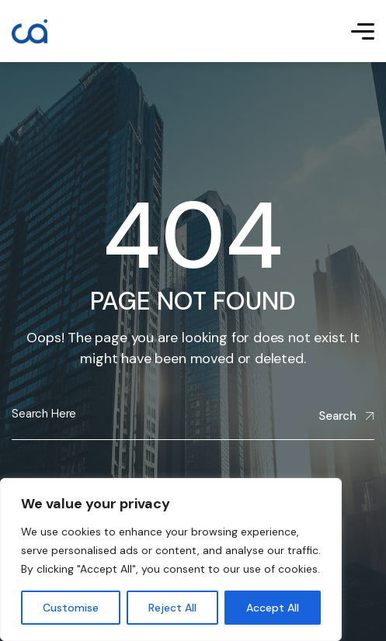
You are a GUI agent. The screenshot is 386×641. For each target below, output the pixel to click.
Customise (71, 608)
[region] (171, 559)
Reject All (172, 608)
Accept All (272, 608)
